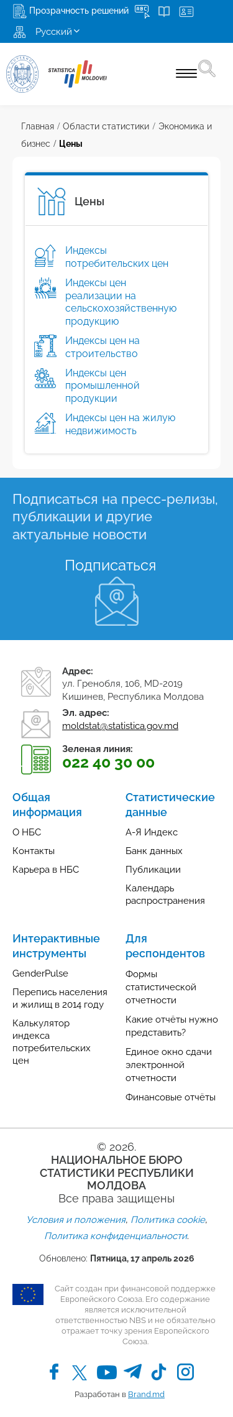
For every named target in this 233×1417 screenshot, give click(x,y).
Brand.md (146, 1394)
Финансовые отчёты (171, 1097)
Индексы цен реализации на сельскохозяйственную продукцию (120, 302)
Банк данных (154, 851)
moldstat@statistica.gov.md (120, 726)
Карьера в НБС (45, 869)
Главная (37, 126)
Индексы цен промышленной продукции (102, 386)
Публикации (153, 869)
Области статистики (106, 126)
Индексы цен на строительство (102, 347)
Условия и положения (76, 1219)
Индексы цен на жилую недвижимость (120, 424)
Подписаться (110, 565)
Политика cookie (167, 1219)
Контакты (33, 851)
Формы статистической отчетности (161, 987)
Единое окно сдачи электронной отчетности (169, 1065)
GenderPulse (40, 973)
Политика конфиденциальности (115, 1236)
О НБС (26, 832)
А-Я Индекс (152, 832)
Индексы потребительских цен (116, 256)
